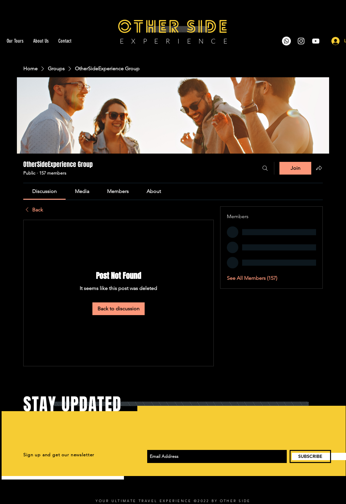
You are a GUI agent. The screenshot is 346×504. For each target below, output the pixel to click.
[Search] (265, 168)
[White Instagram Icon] (301, 41)
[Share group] (319, 168)
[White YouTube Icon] (315, 41)
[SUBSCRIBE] (310, 456)
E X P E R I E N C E (174, 41)
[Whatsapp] (286, 41)
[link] (44, 191)
